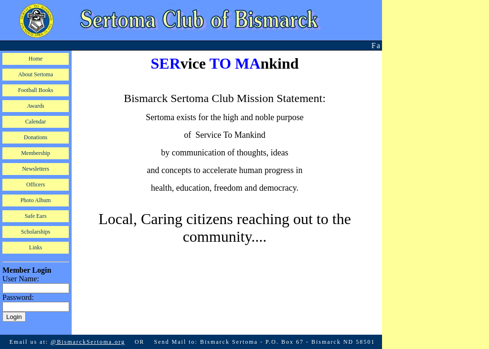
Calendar (35, 121)
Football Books (35, 90)
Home (36, 58)
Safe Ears (36, 216)
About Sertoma (35, 74)
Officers (35, 184)
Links (35, 247)
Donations (35, 137)
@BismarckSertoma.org (88, 336)
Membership (35, 153)
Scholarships (35, 231)
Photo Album (36, 200)
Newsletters (35, 168)
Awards (35, 106)
